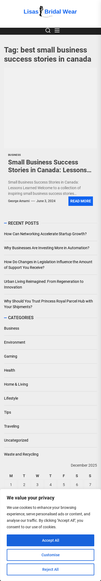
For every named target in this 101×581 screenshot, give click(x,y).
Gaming (10, 356)
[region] (50, 535)
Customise (50, 555)
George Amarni (19, 201)
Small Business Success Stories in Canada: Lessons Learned (47, 170)
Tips (7, 412)
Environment (14, 342)
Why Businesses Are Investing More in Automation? (46, 248)
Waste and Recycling (21, 454)
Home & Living (16, 384)
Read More (80, 201)
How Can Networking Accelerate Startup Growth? (45, 234)
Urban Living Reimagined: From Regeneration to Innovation (43, 284)
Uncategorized (16, 440)
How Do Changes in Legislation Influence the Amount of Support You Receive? (48, 265)
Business (11, 328)
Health (9, 370)
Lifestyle (11, 398)
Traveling (11, 426)
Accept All (50, 540)
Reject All (50, 569)
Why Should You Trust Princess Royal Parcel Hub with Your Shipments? (48, 304)
